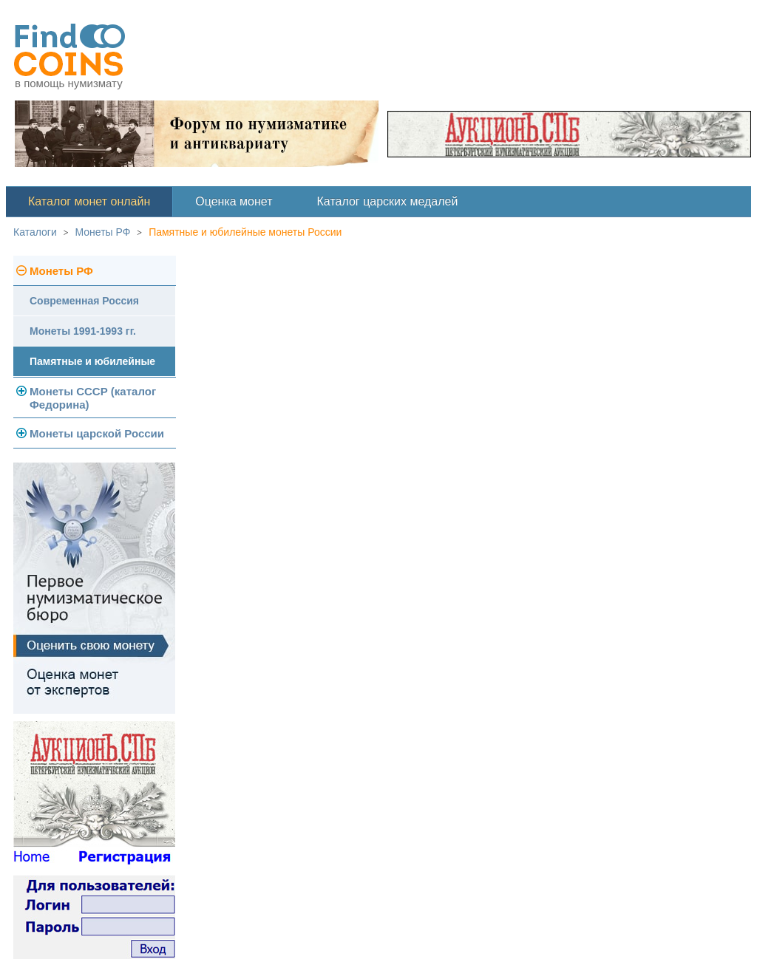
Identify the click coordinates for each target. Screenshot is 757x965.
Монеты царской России (97, 433)
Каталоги (35, 232)
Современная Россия (84, 301)
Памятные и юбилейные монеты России (245, 232)
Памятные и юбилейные (92, 361)
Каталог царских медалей (387, 201)
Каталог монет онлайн (89, 201)
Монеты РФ (103, 232)
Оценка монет (233, 201)
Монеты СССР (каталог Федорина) (93, 398)
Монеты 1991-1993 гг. (83, 331)
